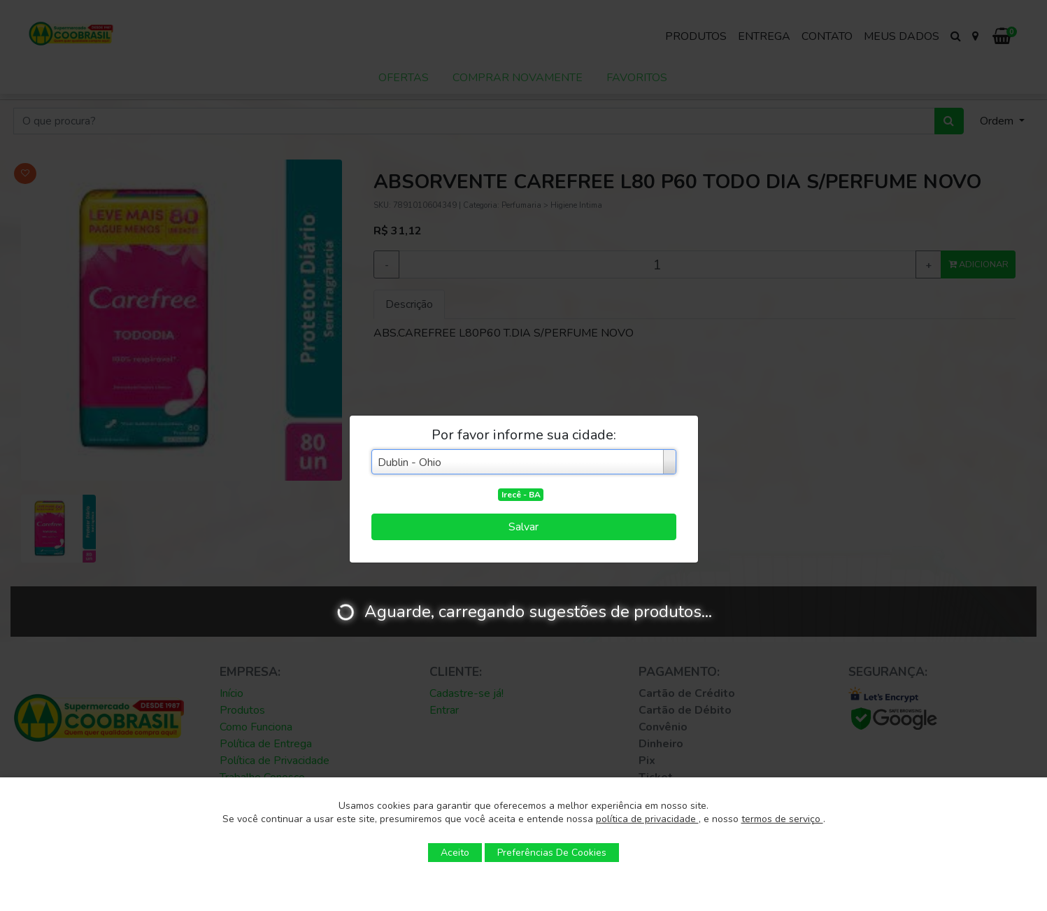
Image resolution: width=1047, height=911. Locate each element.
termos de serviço (782, 819)
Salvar (523, 527)
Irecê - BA (521, 494)
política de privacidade (647, 819)
